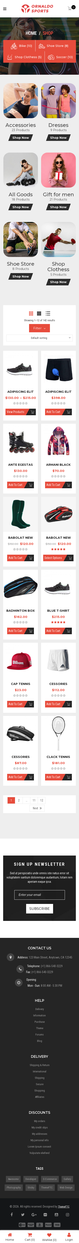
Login (69, 1236)
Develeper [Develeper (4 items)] (30, 1179)
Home (31, 33)
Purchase (40, 1021)
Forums (39, 1034)
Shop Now (20, 138)
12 (41, 800)
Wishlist (49, 1236)
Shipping (39, 1077)
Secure (39, 1084)
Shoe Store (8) (57, 46)
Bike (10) (25, 46)
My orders (39, 1121)
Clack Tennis (58, 757)
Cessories (58, 684)
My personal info (40, 1140)
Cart (30, 1236)
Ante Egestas (20, 465)
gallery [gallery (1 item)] (67, 1179)
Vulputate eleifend (39, 1153)
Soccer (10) (64, 57)
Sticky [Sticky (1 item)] (31, 1187)
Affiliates (39, 1096)
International (39, 1071)
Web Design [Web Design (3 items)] (66, 1187)
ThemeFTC (64, 1206)
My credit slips (40, 1127)
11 (34, 800)
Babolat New (20, 538)
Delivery (39, 1009)
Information (39, 1015)
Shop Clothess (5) (28, 57)
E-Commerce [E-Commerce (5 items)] (50, 1179)
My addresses (39, 1133)
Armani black (58, 465)
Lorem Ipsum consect (39, 1146)
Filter (37, 328)
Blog (39, 1040)
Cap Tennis (20, 684)
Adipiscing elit (20, 392)
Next (35, 808)
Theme (39, 1028)
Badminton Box (20, 611)
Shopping (39, 1090)
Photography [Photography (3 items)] (14, 1187)
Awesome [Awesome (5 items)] (13, 1179)
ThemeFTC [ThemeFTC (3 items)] (47, 1187)
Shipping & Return (40, 1065)
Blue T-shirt (58, 611)
